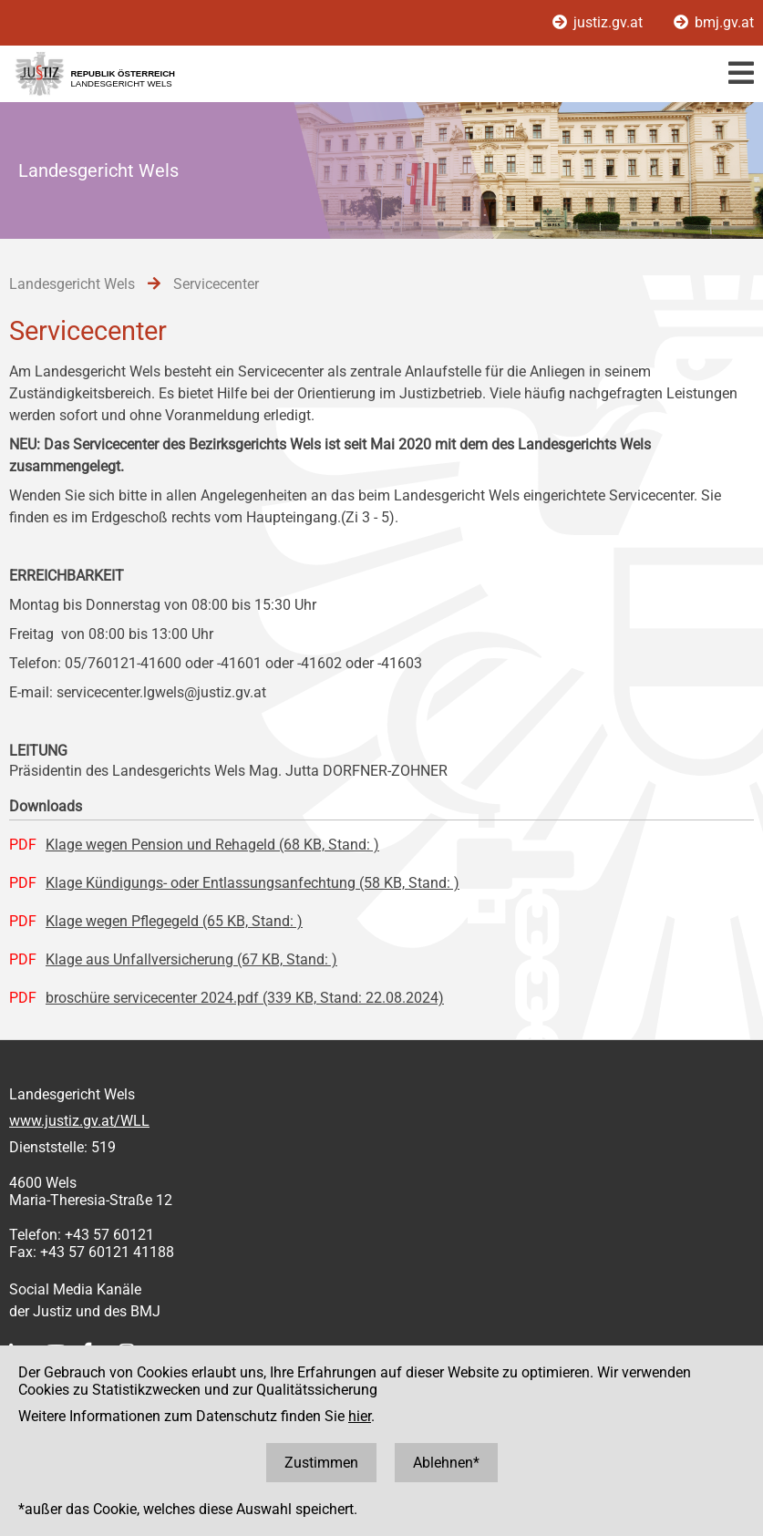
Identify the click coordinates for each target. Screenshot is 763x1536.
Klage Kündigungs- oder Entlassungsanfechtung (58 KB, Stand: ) (252, 883)
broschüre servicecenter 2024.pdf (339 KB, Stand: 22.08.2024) (245, 997)
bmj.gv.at (714, 22)
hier (359, 1416)
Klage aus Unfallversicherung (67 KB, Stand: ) (191, 959)
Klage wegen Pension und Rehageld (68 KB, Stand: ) (212, 844)
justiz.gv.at (599, 22)
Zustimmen (321, 1462)
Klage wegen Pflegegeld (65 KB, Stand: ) (174, 921)
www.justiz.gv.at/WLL (79, 1120)
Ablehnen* (446, 1462)
